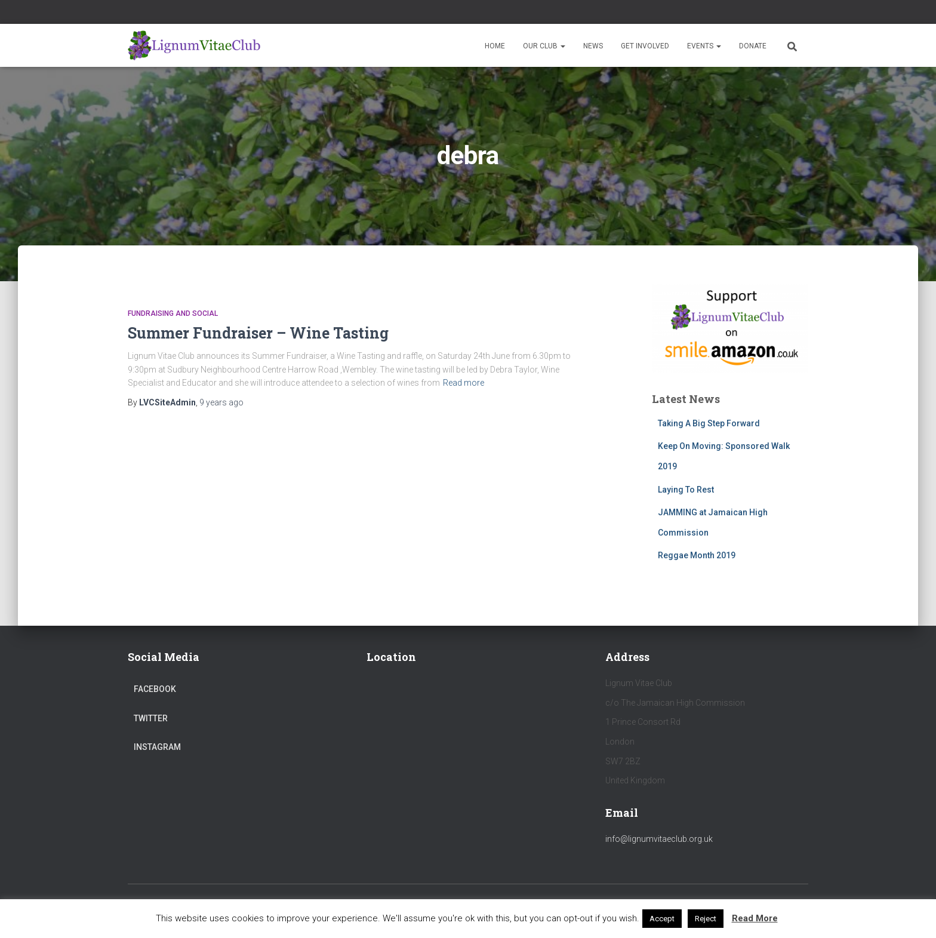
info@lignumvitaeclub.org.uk (659, 839)
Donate (752, 46)
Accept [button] (662, 918)
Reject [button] (705, 918)
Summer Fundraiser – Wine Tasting (258, 333)
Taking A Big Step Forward (709, 423)
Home (495, 46)
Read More (755, 918)
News (593, 46)
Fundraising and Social (173, 313)
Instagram (157, 747)
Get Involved (645, 46)
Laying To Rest (686, 489)
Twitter (151, 718)
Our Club (544, 46)
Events (704, 46)
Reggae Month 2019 (696, 555)
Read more (463, 382)
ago (221, 402)
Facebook (155, 689)
